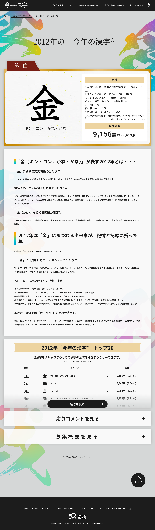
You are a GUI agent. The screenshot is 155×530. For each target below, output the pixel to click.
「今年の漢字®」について (63, 5)
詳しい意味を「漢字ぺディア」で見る (127, 119)
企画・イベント (136, 5)
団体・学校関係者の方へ (89, 5)
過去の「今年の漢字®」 (115, 5)
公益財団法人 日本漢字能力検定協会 (115, 504)
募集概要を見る (77, 432)
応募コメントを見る (77, 414)
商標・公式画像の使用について (37, 504)
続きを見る (77, 400)
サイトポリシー (86, 504)
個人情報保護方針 (65, 504)
